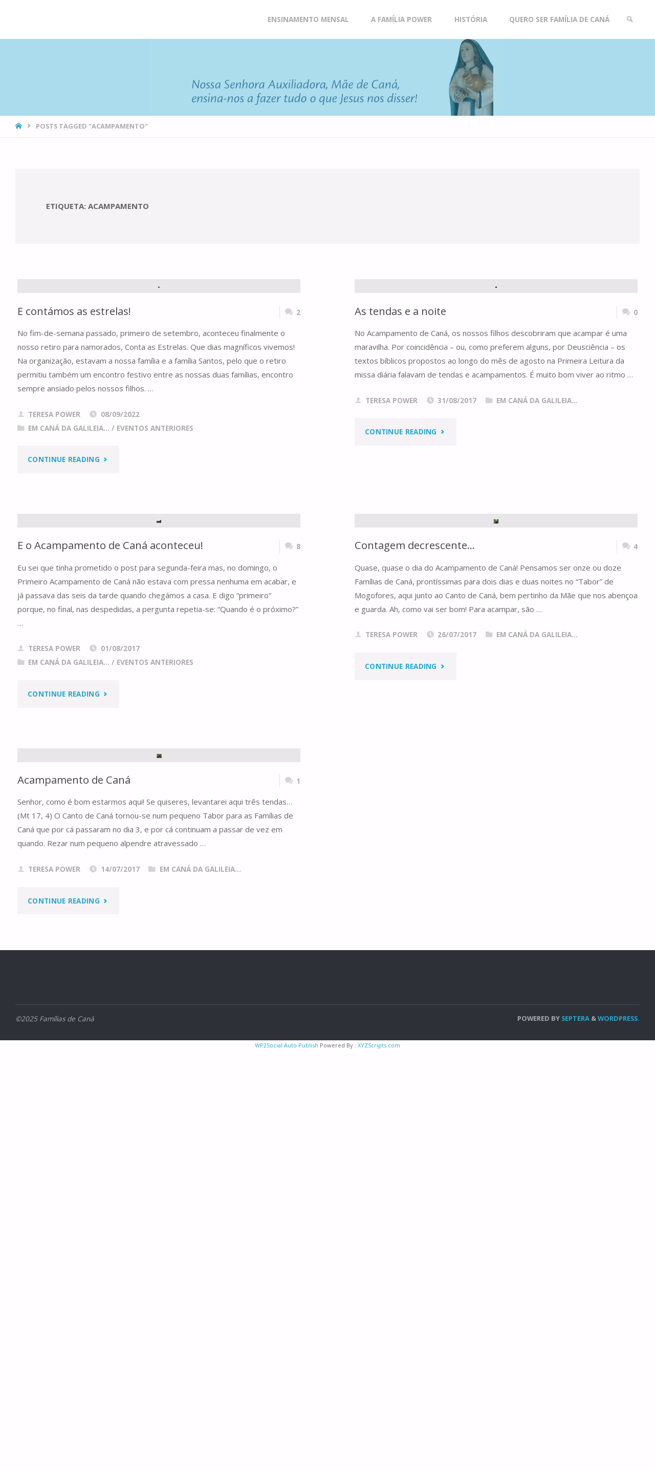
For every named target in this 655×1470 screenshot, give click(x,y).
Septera (575, 1437)
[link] (630, 19)
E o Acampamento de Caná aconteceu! (110, 824)
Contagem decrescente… (415, 824)
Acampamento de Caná (74, 1199)
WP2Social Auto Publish (286, 1464)
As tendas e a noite (401, 451)
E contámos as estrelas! (74, 451)
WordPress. (619, 1437)
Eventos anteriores (155, 568)
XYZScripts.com (379, 1464)
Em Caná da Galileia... (69, 568)
